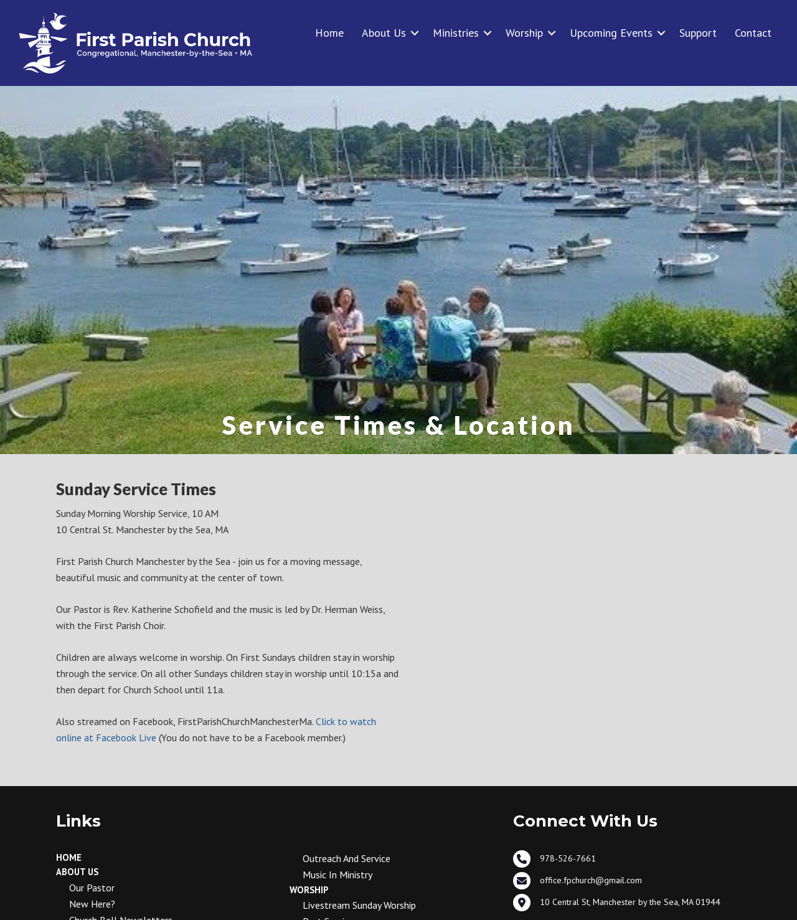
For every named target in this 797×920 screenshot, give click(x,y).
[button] (414, 32)
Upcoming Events (611, 33)
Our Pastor (92, 887)
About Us (384, 33)
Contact (753, 33)
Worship (524, 33)
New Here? (92, 904)
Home (329, 33)
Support (698, 33)
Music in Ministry (337, 874)
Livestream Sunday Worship (359, 905)
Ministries (456, 33)
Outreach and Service (346, 858)
